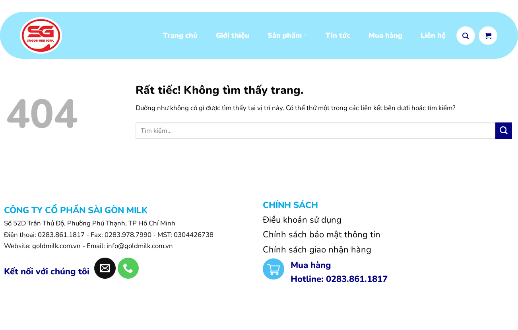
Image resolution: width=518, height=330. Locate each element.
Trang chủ (180, 37)
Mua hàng (385, 37)
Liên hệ (433, 37)
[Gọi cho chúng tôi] (128, 271)
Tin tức (338, 37)
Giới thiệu (232, 37)
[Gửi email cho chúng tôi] (104, 271)
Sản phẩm (287, 37)
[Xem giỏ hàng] (488, 36)
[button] (465, 36)
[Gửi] (503, 134)
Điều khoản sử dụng (302, 223)
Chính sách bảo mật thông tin (321, 238)
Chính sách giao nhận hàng (317, 253)
